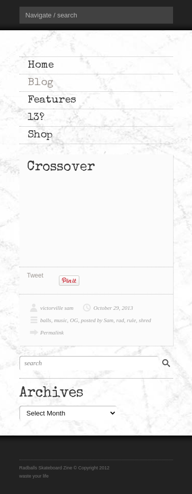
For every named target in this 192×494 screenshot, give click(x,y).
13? (36, 117)
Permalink (52, 332)
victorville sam (57, 308)
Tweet (35, 275)
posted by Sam (97, 320)
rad (120, 320)
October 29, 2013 (113, 308)
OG (74, 320)
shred (145, 320)
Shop (40, 135)
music (60, 320)
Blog (40, 82)
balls (45, 320)
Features (52, 100)
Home (41, 65)
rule (131, 320)
